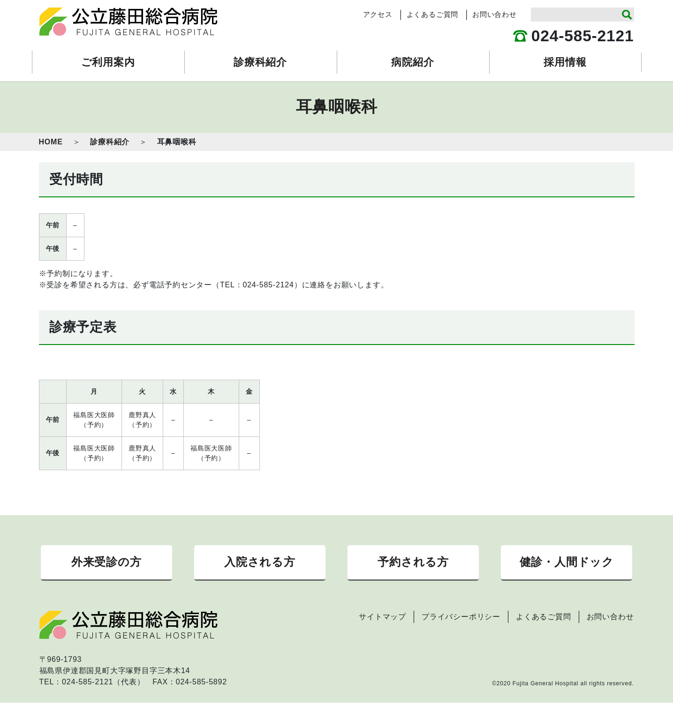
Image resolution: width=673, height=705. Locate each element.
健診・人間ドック (567, 563)
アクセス (378, 14)
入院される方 (259, 563)
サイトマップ (382, 619)
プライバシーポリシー (461, 619)
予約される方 (413, 563)
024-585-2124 (268, 285)
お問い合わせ (494, 14)
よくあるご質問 (433, 14)
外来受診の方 (106, 563)
